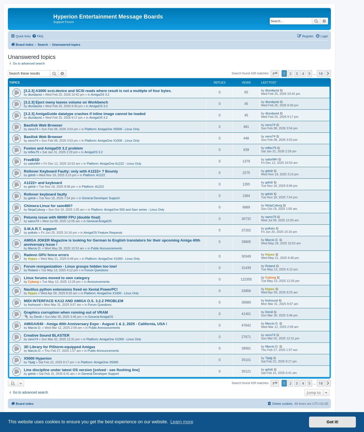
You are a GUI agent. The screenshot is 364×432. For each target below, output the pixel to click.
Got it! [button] (332, 422)
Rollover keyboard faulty (45, 194)
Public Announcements (106, 248)
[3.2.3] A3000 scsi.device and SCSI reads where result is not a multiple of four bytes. (98, 91)
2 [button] (290, 73)
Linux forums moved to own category (56, 278)
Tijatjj (31, 362)
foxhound (34, 304)
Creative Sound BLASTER (47, 335)
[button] (275, 73)
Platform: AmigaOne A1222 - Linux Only (114, 163)
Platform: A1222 (94, 175)
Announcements (98, 281)
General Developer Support (100, 198)
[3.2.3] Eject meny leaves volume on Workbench (66, 102)
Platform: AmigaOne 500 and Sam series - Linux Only (127, 209)
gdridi (32, 175)
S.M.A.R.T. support (40, 229)
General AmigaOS (99, 221)
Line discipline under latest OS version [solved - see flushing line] (82, 370)
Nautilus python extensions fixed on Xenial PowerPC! (71, 289)
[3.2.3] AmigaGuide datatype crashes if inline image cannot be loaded (85, 114)
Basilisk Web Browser (43, 125)
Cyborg (33, 281)
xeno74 (33, 129)
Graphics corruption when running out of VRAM (66, 312)
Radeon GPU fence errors (46, 255)
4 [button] (303, 73)
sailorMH (34, 163)
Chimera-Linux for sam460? (48, 206)
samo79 (33, 221)
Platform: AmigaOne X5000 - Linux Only (112, 129)
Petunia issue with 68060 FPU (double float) (62, 217)
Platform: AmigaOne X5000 (99, 362)
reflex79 (33, 152)
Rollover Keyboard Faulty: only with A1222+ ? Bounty (71, 171)
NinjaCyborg (36, 209)
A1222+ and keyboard (43, 183)
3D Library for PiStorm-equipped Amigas (59, 347)
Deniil (38, 316)
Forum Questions (96, 270)
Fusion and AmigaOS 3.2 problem (53, 148)
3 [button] (297, 73)
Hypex (32, 258)
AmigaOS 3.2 (100, 94)
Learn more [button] (181, 421)
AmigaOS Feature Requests (103, 232)
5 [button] (309, 73)
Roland (33, 270)
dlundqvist (35, 94)
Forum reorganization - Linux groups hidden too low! (70, 266)
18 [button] (321, 73)
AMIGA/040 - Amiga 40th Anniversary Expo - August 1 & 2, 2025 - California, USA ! (95, 324)
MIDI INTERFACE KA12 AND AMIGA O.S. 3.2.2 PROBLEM (73, 301)
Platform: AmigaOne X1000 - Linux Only (112, 140)
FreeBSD (32, 160)
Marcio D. (34, 248)
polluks (33, 232)
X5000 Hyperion (38, 358)
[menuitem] (37, 36)
